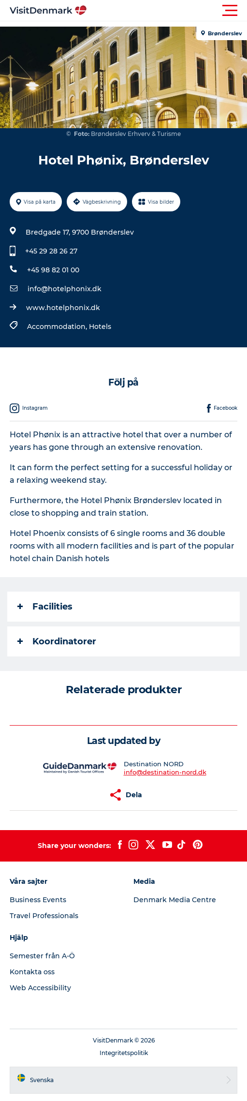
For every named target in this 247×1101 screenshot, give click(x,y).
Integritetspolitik (124, 1052)
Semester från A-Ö (42, 956)
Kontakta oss (32, 971)
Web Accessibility (40, 987)
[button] (167, 10)
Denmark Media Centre (174, 899)
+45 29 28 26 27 (51, 251)
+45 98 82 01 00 (53, 270)
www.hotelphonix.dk (63, 307)
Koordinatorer (56, 641)
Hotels (100, 326)
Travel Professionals (44, 915)
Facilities (45, 606)
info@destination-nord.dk (165, 772)
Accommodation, (58, 326)
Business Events (38, 899)
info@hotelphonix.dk (65, 288)
